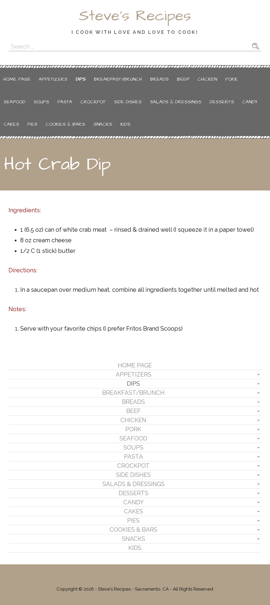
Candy (249, 102)
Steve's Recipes (135, 15)
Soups (41, 102)
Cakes (11, 124)
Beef (183, 79)
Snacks (102, 124)
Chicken (207, 79)
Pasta (64, 102)
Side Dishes (128, 102)
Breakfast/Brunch (118, 79)
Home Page (17, 79)
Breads (159, 79)
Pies (32, 124)
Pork (231, 79)
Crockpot (93, 102)
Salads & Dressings (175, 102)
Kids (125, 124)
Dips (81, 79)
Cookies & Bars (65, 124)
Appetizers (53, 79)
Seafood (14, 102)
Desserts (222, 102)
